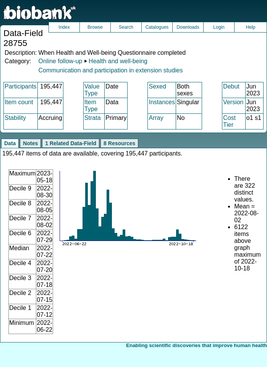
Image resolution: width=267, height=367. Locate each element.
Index (64, 27)
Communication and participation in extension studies (110, 70)
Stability (15, 118)
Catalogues (157, 27)
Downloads (187, 27)
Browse (95, 27)
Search (126, 27)
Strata (92, 118)
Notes (30, 143)
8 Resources (119, 143)
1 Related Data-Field (70, 143)
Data (10, 143)
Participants (21, 86)
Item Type (91, 105)
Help (251, 27)
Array (156, 118)
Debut (231, 86)
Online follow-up (60, 61)
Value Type (92, 90)
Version (233, 102)
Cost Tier (229, 121)
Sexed (157, 86)
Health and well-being (118, 61)
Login (218, 27)
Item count (19, 102)
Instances (162, 102)
